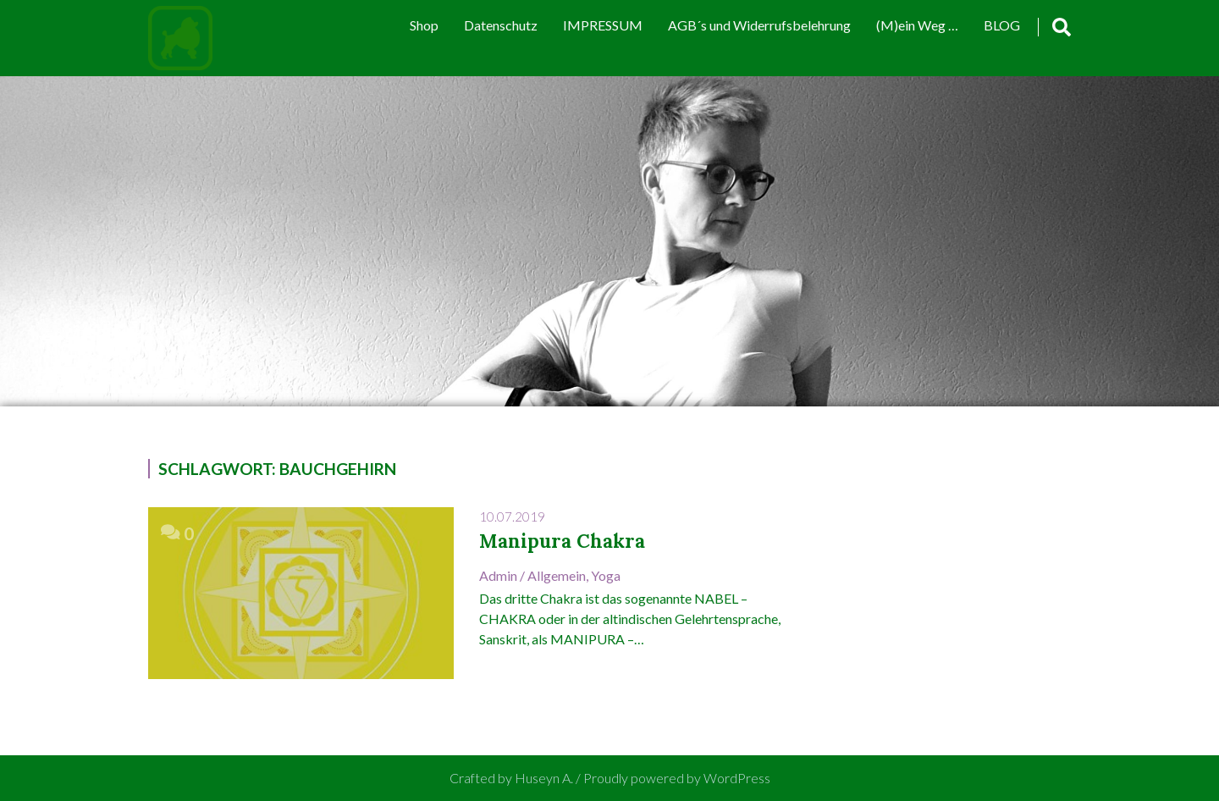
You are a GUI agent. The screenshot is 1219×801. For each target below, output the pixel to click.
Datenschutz (501, 25)
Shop (424, 25)
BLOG (1002, 25)
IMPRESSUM (603, 25)
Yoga (606, 575)
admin (498, 575)
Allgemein (556, 575)
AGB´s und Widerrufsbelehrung (759, 25)
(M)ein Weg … (917, 25)
